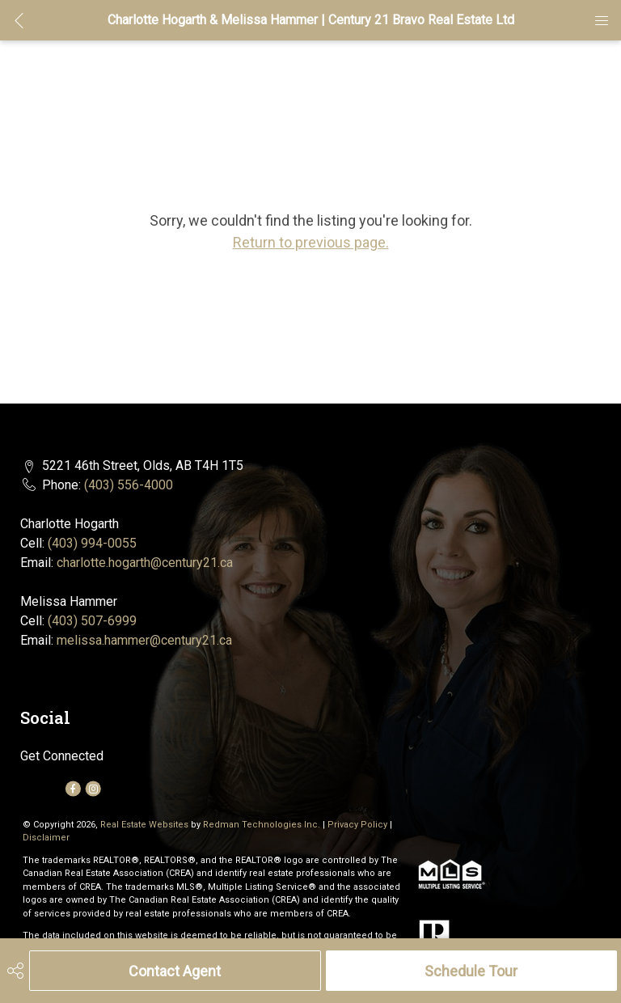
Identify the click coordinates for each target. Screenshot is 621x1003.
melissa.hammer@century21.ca (144, 640)
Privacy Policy (357, 824)
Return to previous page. (311, 242)
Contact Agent (175, 971)
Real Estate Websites (145, 824)
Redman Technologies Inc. (263, 824)
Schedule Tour (471, 971)
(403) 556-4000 (128, 485)
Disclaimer (46, 837)
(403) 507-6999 (92, 620)
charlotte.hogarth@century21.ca (145, 562)
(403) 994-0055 (92, 543)
